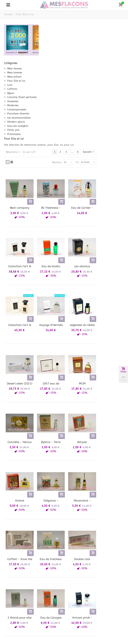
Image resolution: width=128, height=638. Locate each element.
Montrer (83, 49)
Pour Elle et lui (14, 80)
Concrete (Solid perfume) (14, 99)
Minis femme (13, 68)
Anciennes (11, 105)
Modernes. (11, 109)
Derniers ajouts (14, 129)
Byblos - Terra (80, 319)
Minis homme (13, 72)
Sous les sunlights (16, 133)
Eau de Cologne (79, 489)
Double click (109, 432)
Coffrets (10, 88)
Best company (50, 93)
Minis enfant (13, 76)
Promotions (12, 141)
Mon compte (14, 584)
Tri (103, 49)
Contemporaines (15, 113)
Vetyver (109, 319)
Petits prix (12, 137)
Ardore (50, 376)
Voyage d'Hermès (79, 206)
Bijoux (9, 93)
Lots (8, 84)
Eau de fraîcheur (79, 432)
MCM (109, 263)
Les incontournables (13, 123)
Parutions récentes (16, 117)
